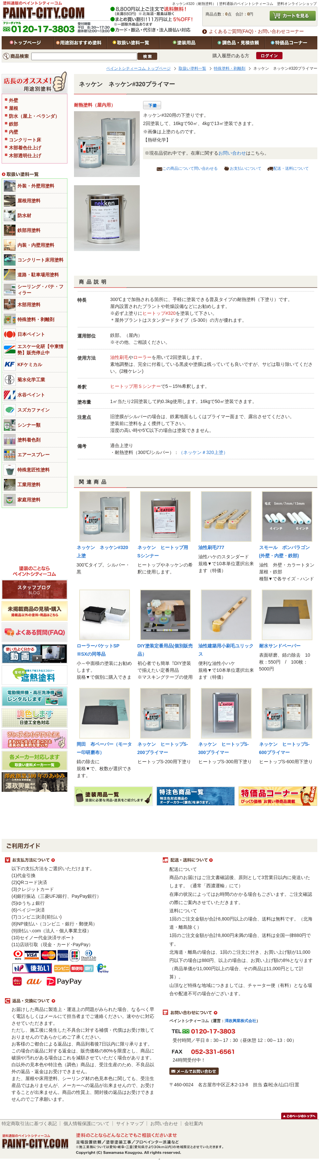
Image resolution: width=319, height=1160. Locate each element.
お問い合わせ (232, 153)
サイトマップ (130, 1123)
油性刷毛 (119, 357)
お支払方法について (81, 860)
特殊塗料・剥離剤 (229, 68)
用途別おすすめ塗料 (80, 42)
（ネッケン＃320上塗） (203, 452)
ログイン (269, 55)
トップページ (28, 42)
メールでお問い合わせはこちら (194, 1071)
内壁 (13, 132)
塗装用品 (186, 42)
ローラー (142, 357)
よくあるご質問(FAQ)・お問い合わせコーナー (256, 31)
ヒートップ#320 (159, 313)
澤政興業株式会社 (240, 1021)
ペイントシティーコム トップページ (138, 68)
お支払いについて (245, 168)
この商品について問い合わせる (190, 168)
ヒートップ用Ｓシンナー (135, 386)
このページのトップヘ (299, 1116)
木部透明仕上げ (25, 155)
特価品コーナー (291, 42)
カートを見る (293, 16)
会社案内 (193, 1123)
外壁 (13, 100)
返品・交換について (81, 1001)
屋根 (13, 108)
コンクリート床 (25, 139)
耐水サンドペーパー (280, 645)
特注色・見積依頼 (238, 42)
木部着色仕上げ (25, 147)
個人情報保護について (86, 1123)
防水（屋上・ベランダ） (34, 116)
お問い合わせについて (238, 1013)
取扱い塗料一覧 (133, 42)
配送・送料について (291, 168)
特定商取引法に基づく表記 (29, 1123)
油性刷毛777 (211, 547)
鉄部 (13, 124)
